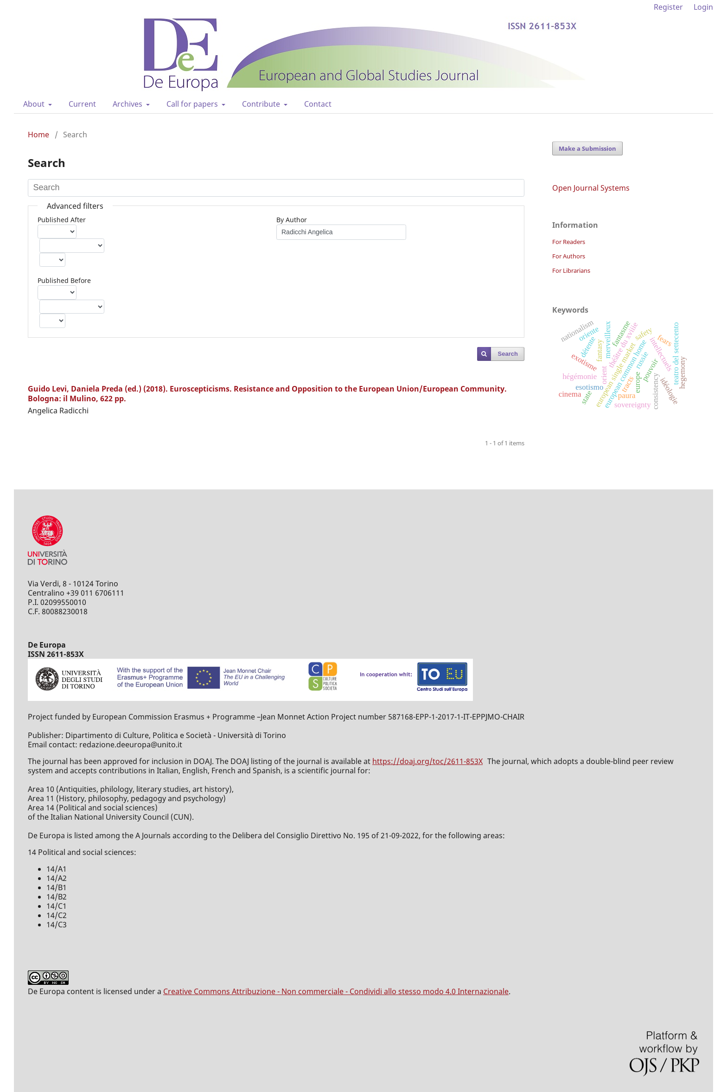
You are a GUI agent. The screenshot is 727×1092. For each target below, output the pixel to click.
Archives (128, 104)
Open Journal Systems (591, 188)
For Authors (568, 256)
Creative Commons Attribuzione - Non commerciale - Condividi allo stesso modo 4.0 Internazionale (336, 991)
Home (38, 134)
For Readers (568, 242)
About (34, 104)
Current (82, 104)
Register (668, 7)
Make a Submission (587, 148)
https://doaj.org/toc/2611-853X (427, 761)
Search (508, 353)
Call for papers (193, 104)
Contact (318, 104)
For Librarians (571, 270)
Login (703, 7)
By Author (291, 219)
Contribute (262, 104)
